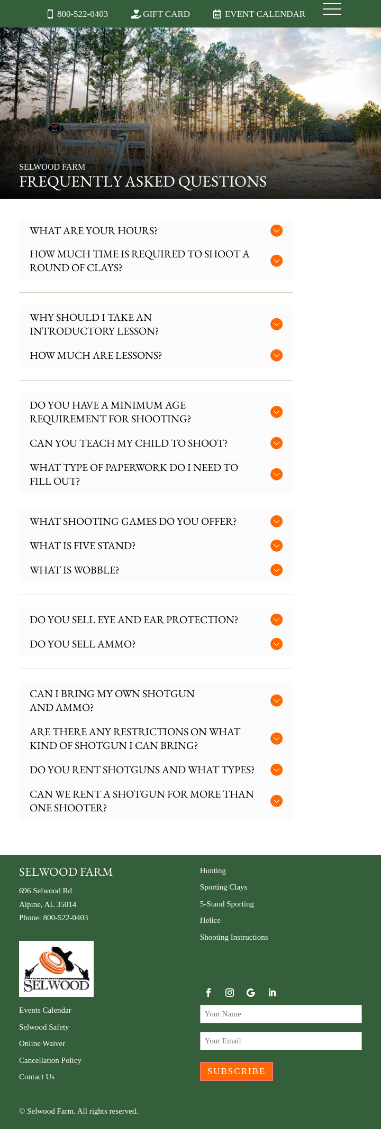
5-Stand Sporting (227, 904)
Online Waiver (42, 1043)
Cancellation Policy (50, 1060)
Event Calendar (265, 14)
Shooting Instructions (234, 937)
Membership (39, 977)
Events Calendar (45, 1010)
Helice (210, 920)
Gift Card (166, 14)
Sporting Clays (224, 887)
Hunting (213, 870)
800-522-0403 (82, 14)
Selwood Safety (44, 1027)
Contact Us (37, 1076)
